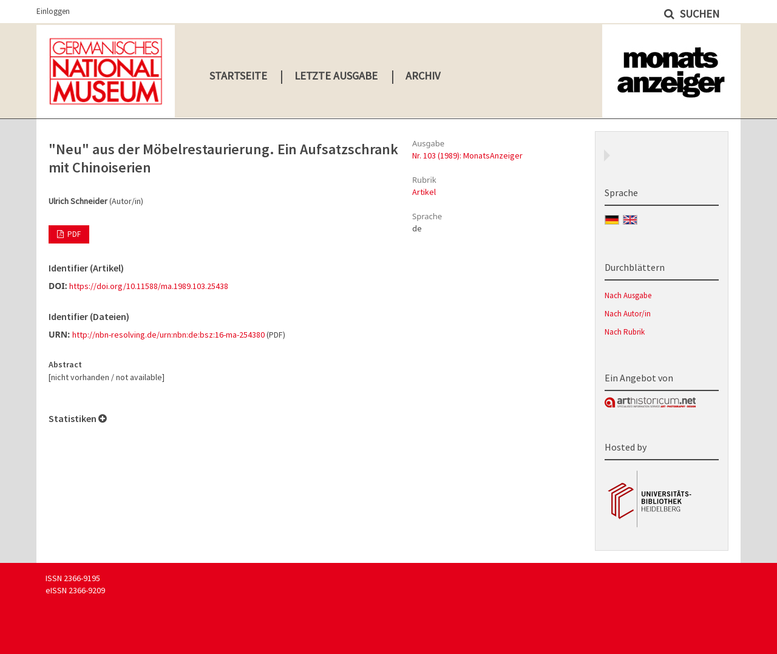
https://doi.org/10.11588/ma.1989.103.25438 (148, 286)
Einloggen (53, 11)
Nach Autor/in (628, 313)
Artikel (424, 191)
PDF (73, 234)
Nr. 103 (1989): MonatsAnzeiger (467, 155)
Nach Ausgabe (628, 295)
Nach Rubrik (625, 332)
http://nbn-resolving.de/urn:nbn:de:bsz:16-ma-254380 (168, 334)
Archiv (422, 76)
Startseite (238, 76)
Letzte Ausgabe (336, 76)
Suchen (698, 14)
